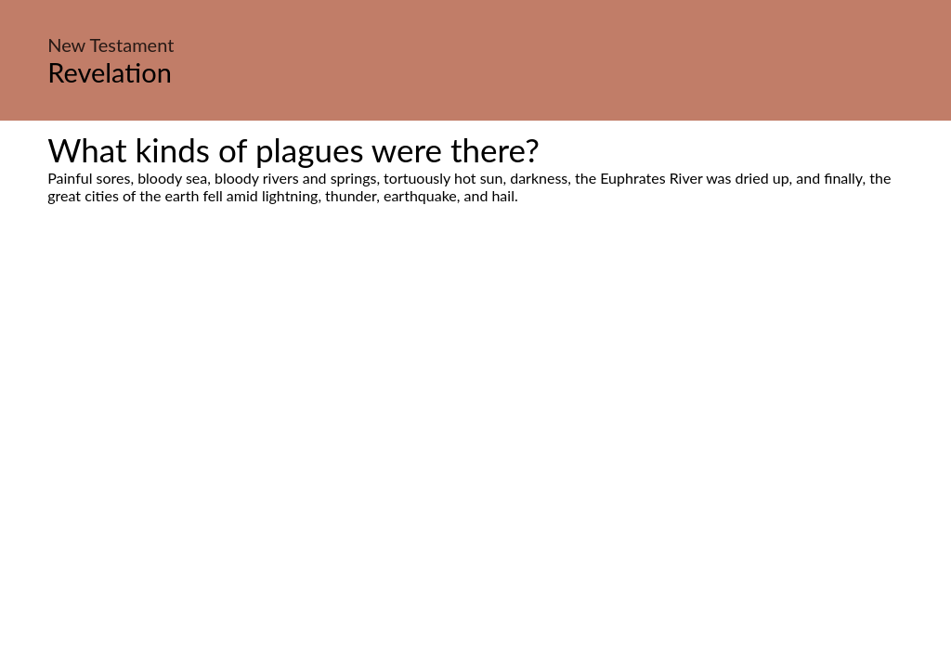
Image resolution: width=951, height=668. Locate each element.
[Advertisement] (475, 378)
